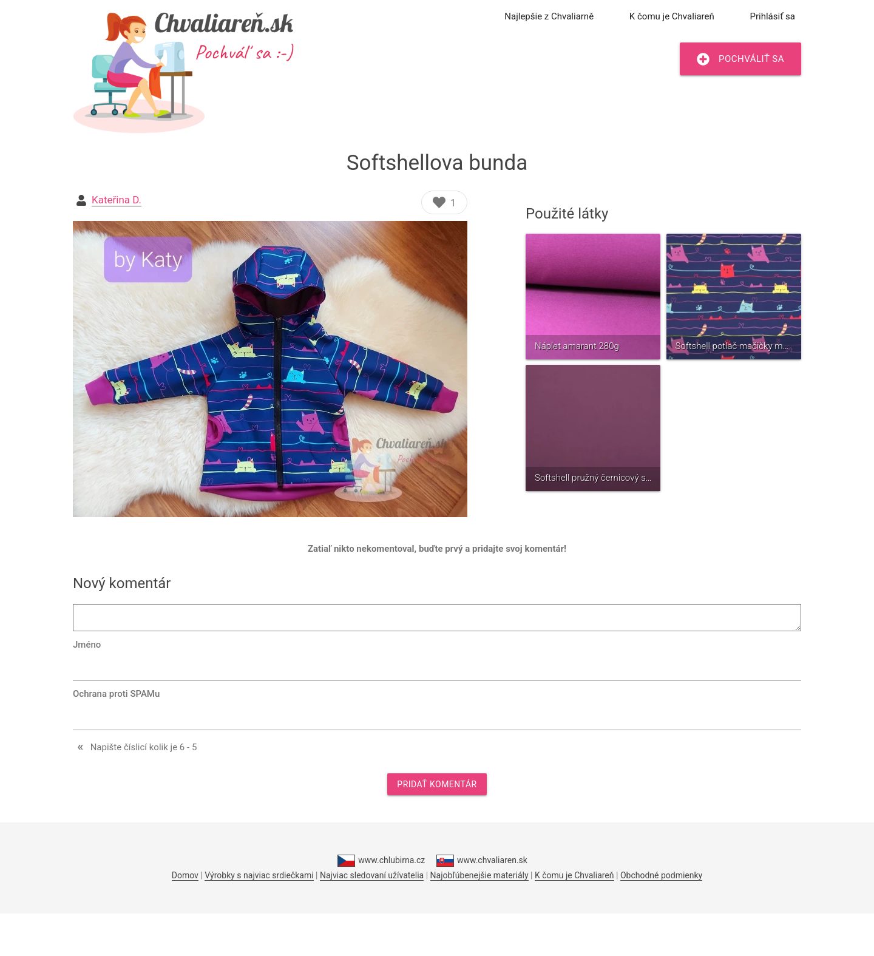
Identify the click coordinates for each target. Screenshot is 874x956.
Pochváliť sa (740, 58)
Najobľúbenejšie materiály (479, 875)
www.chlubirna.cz (381, 861)
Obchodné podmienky (661, 875)
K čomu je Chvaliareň (671, 16)
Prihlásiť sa (772, 16)
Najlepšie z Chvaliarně (549, 16)
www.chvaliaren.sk (481, 861)
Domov (185, 875)
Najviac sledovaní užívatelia (372, 875)
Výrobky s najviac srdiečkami (259, 875)
